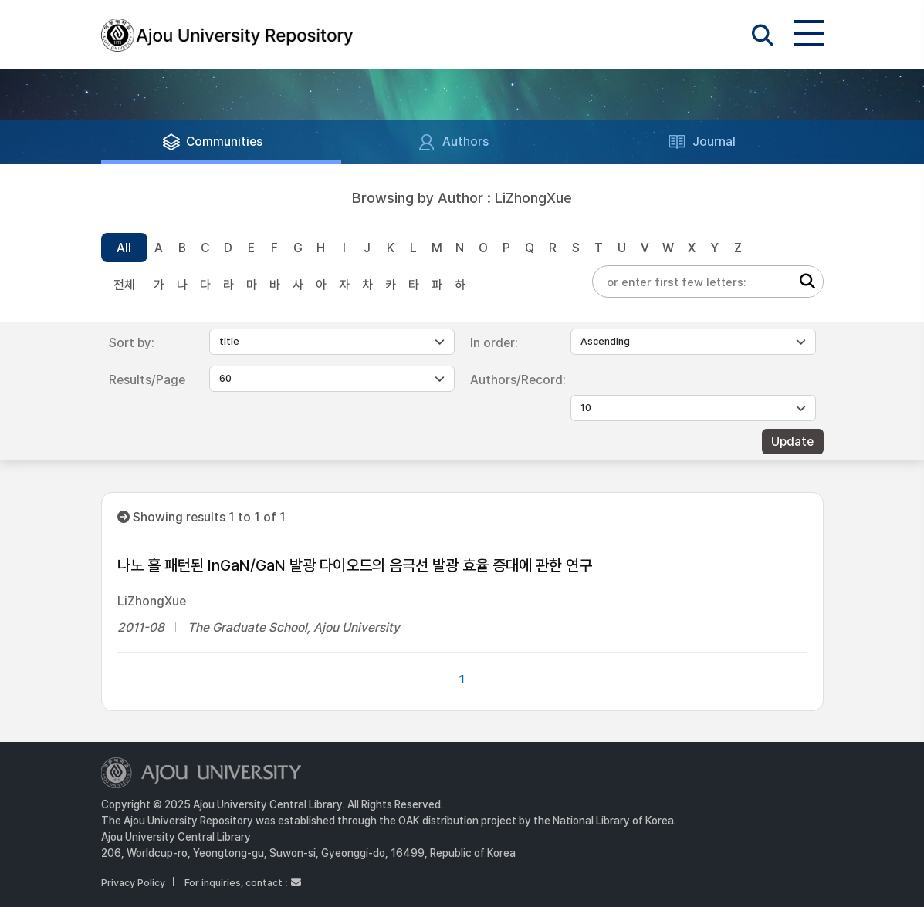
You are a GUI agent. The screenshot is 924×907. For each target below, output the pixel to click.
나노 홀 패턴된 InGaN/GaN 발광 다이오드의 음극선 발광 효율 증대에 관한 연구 (354, 565)
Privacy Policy (133, 882)
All (124, 248)
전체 (124, 285)
